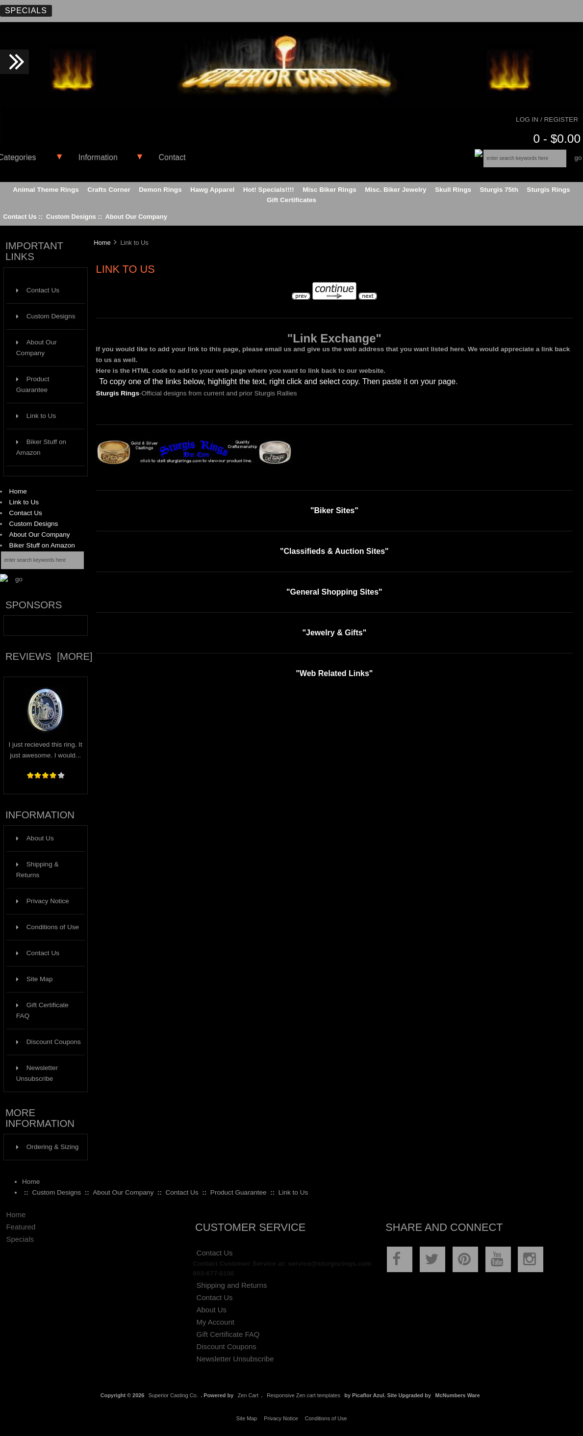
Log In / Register (547, 119)
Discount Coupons (48, 1041)
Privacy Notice (42, 901)
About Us (35, 838)
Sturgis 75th (499, 189)
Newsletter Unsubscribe (37, 1073)
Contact (172, 157)
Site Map (34, 979)
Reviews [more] (49, 656)
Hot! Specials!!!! (268, 189)
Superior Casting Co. (173, 1395)
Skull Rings (453, 189)
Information (98, 157)
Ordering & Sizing (47, 1146)
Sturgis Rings (548, 189)
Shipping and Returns (232, 1285)
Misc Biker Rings (329, 189)
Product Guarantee (33, 384)
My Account (215, 1322)
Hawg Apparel (212, 189)
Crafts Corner (108, 189)
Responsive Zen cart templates (303, 1395)
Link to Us (36, 415)
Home (18, 491)
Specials (26, 10)
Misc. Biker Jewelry (395, 189)
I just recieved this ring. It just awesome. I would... (45, 746)
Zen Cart (248, 1395)
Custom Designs (71, 216)
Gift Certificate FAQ (42, 1010)
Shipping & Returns (37, 870)
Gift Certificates (291, 200)
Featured (20, 1227)
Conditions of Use (47, 927)
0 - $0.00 (557, 138)
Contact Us (19, 216)
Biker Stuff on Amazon (41, 447)
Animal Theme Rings (45, 189)
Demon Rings (160, 189)
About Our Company (136, 216)
